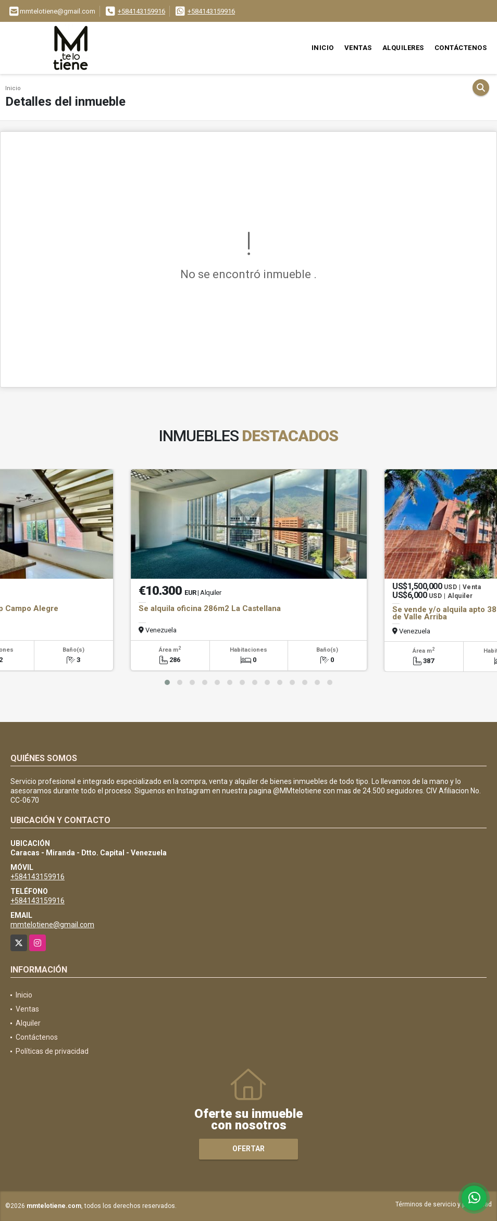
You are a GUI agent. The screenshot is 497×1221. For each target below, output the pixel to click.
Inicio (323, 48)
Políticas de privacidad (52, 1051)
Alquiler (28, 1023)
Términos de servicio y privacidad (443, 1204)
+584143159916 (141, 11)
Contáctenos (460, 48)
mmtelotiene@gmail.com (52, 924)
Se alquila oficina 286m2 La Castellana (210, 608)
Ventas (358, 48)
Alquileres (403, 48)
